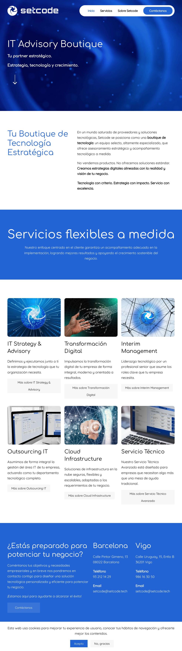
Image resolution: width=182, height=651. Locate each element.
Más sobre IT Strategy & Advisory (34, 386)
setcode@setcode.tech (110, 591)
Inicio (91, 11)
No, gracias (102, 643)
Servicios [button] (106, 11)
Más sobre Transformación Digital (90, 391)
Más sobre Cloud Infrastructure (89, 495)
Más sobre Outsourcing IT (28, 488)
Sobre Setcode (128, 11)
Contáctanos (158, 11)
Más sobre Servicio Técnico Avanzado (148, 497)
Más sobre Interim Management (147, 388)
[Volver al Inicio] (32, 10)
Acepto (79, 643)
